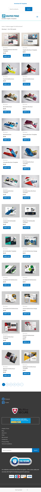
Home (3, 26)
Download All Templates (20, 3)
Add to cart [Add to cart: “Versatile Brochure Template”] (7, 167)
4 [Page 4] (14, 384)
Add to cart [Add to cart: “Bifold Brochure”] (7, 139)
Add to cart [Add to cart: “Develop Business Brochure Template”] (7, 56)
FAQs (3, 435)
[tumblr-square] (5, 402)
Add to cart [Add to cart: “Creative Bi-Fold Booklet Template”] (7, 227)
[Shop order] (21, 490)
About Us (4, 433)
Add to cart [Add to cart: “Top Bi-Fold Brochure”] (7, 84)
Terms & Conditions (7, 443)
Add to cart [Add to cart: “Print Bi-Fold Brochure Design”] (26, 342)
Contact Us (4, 439)
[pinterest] (6, 399)
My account (5, 437)
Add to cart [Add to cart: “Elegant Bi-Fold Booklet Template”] (26, 227)
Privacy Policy (5, 441)
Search (29, 9)
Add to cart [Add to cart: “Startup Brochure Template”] (26, 139)
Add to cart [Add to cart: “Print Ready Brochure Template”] (26, 168)
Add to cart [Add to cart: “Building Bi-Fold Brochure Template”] (26, 373)
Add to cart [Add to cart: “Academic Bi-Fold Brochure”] (7, 285)
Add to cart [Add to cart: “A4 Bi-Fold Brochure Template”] (7, 343)
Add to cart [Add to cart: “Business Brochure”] (26, 112)
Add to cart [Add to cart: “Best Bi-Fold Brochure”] (26, 84)
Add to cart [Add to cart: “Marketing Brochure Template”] (7, 197)
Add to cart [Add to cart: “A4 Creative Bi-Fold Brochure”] (7, 313)
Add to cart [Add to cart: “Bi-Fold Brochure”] (7, 112)
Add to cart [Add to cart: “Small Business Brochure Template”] (26, 197)
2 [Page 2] (7, 384)
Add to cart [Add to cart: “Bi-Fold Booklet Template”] (7, 256)
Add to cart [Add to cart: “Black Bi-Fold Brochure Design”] (7, 375)
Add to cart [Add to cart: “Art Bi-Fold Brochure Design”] (26, 256)
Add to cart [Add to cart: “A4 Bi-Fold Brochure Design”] (26, 313)
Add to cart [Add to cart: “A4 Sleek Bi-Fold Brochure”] (26, 285)
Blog (3, 430)
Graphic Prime (5, 428)
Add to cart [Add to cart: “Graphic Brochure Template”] (26, 55)
